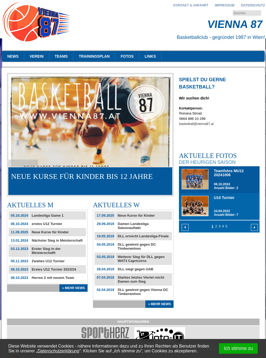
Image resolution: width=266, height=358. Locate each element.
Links (150, 56)
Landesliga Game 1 (48, 215)
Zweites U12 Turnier (48, 261)
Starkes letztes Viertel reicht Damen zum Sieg (141, 279)
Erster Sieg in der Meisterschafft (46, 251)
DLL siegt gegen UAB (135, 269)
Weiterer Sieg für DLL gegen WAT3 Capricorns (141, 259)
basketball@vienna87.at (196, 124)
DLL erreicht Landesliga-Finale (143, 236)
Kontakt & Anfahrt (190, 5)
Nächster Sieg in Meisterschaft (57, 240)
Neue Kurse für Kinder (50, 232)
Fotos (127, 56)
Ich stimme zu (238, 348)
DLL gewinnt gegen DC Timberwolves (137, 246)
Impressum (225, 5)
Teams (61, 56)
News (13, 56)
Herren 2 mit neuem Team (53, 278)
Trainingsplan (94, 56)
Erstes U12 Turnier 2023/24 (54, 269)
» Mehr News (73, 288)
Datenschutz (253, 5)
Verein (37, 56)
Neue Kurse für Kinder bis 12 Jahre (82, 176)
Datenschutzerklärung (59, 351)
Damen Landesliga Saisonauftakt (133, 226)
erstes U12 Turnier (47, 224)
